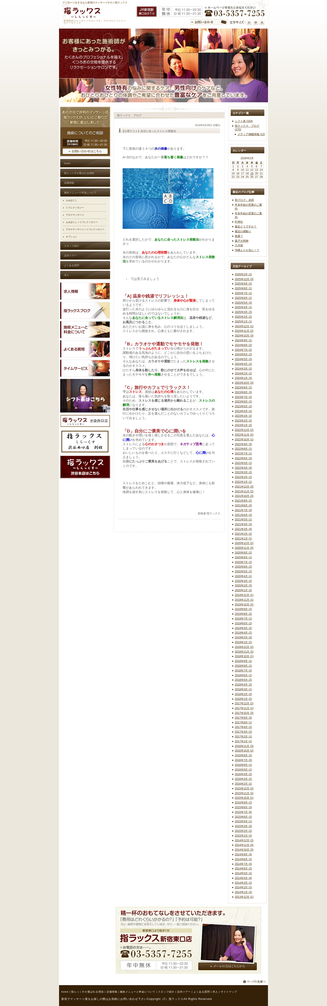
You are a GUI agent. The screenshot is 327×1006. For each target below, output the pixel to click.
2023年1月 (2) (243, 425)
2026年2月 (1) (243, 274)
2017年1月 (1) (243, 741)
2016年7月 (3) (243, 760)
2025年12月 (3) (244, 279)
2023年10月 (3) (244, 382)
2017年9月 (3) (243, 717)
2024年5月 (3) (243, 359)
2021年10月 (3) (244, 496)
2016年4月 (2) (243, 774)
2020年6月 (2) (243, 566)
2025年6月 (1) (243, 298)
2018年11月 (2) (244, 651)
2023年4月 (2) (243, 411)
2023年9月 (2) (243, 387)
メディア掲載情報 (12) (251, 134)
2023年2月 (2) (243, 420)
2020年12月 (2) (244, 543)
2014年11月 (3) (244, 845)
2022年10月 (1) (244, 439)
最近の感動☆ (243, 231)
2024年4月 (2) (243, 364)
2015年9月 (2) (243, 802)
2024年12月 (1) (244, 326)
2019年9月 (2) (243, 609)
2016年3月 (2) (243, 779)
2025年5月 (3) (243, 302)
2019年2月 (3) (243, 637)
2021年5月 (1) (243, 519)
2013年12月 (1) (244, 897)
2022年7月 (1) (243, 453)
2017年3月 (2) (243, 731)
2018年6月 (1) (243, 675)
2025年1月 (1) (243, 321)
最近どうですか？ (246, 226)
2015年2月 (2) (243, 831)
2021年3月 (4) (243, 529)
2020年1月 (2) (243, 590)
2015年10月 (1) (244, 797)
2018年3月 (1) (243, 689)
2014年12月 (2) (244, 840)
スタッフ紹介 (166, 991)
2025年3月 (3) (243, 312)
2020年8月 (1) (243, 557)
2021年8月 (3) (243, 505)
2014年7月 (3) (243, 864)
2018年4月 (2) (243, 684)
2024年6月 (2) (243, 354)
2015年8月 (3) (243, 807)
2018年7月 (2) (243, 670)
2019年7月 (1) (243, 618)
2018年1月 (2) (243, 699)
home (64, 991)
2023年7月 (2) (243, 397)
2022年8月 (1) (243, 448)
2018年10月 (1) (244, 656)
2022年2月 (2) (243, 477)
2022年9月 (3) (243, 444)
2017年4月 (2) (243, 727)
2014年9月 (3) (243, 854)
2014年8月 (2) (243, 859)
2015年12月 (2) (244, 788)
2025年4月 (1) (243, 307)
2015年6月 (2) (243, 816)
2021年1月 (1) (243, 538)
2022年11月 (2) (244, 434)
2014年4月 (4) (243, 878)
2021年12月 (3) (244, 486)
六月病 (239, 245)
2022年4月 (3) (243, 467)
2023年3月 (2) (243, 416)
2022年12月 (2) (244, 430)
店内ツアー (184, 991)
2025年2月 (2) (243, 316)
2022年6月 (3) (243, 458)
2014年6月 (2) (243, 868)
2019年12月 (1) (244, 595)
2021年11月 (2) (244, 491)
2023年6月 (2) (243, 401)
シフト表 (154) (244, 121)
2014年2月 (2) (243, 887)
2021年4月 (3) (243, 524)
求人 (215, 991)
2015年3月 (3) (243, 826)
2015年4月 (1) (243, 821)
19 (251, 173)
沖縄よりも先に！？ (247, 250)
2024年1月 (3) (243, 378)
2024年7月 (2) (243, 350)
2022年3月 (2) (243, 472)
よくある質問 (201, 991)
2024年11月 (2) (244, 330)
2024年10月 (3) (244, 335)
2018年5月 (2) (243, 679)
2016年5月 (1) (243, 769)
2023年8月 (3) (243, 392)
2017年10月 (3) (244, 713)
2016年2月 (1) (243, 783)
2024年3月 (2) (243, 368)
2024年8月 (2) (243, 345)
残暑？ (239, 236)
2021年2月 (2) (243, 533)
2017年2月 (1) (243, 736)
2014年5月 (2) (243, 873)
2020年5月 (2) (243, 571)
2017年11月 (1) (244, 708)
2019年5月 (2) (243, 628)
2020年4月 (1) (243, 576)
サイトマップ (229, 991)
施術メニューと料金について (137, 991)
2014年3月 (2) (243, 882)
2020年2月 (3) (243, 585)
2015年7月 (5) (243, 812)
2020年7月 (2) (243, 562)
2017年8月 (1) (243, 722)
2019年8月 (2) (243, 613)
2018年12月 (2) (244, 647)
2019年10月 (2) (244, 604)
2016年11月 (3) (244, 746)
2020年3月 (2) (243, 581)
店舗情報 (112, 991)
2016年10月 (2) (244, 750)
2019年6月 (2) (243, 623)
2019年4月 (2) (243, 632)
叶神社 (239, 221)
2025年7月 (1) (243, 293)
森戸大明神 (241, 240)
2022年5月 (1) (243, 463)
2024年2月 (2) (243, 373)
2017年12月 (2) (244, 703)
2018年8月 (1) (243, 665)
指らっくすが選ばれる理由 (87, 991)
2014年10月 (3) (244, 849)
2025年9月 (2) (243, 283)
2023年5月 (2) (243, 406)
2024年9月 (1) (243, 340)
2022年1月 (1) (243, 481)
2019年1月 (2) (243, 642)
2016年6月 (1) (243, 765)
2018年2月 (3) (243, 694)
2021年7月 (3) (243, 510)
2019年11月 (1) (244, 599)
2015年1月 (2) (243, 835)
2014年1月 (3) (243, 892)
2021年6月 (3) (243, 515)
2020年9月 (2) (243, 552)
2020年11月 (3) (244, 547)
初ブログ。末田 (244, 200)
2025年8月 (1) (243, 288)
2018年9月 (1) (243, 661)
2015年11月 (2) (244, 793)
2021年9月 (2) (243, 500)
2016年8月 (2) (243, 755)
